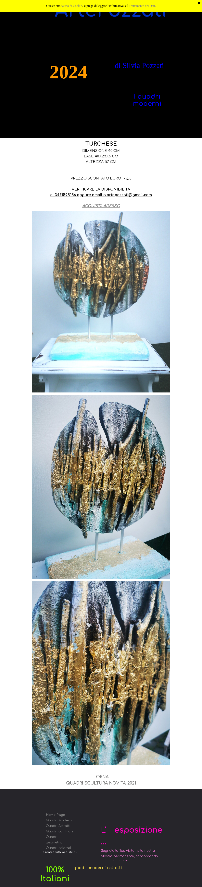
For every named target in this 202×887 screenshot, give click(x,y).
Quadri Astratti (58, 826)
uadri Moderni (60, 820)
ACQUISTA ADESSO (101, 206)
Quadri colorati (58, 848)
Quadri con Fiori (59, 831)
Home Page (55, 815)
